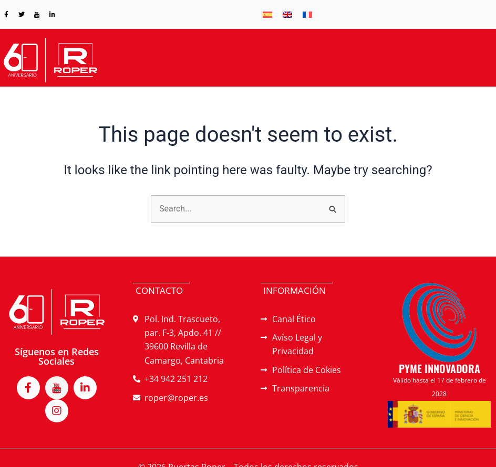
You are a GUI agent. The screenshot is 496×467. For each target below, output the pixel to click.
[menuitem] (267, 14)
